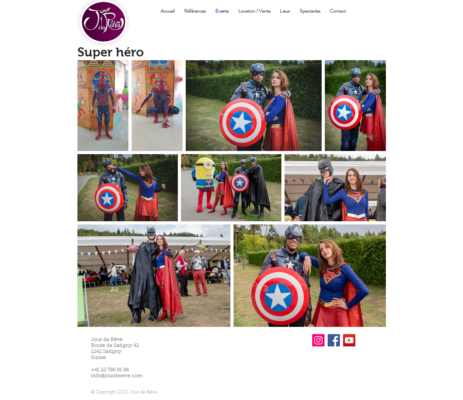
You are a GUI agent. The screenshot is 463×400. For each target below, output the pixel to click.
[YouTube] (349, 340)
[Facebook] (334, 340)
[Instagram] (318, 340)
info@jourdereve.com (117, 376)
